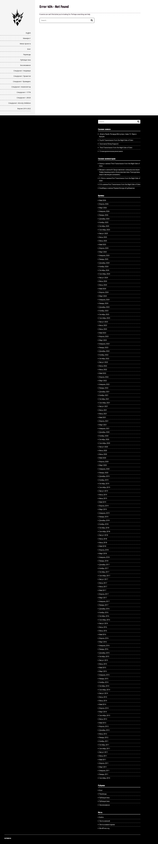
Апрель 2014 (104, 708)
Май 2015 (102, 667)
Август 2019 (103, 491)
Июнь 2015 (103, 664)
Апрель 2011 (104, 763)
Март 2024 (103, 296)
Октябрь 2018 (104, 528)
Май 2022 (102, 373)
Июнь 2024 (103, 285)
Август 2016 (103, 623)
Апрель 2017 (104, 594)
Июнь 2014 (103, 701)
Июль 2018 (103, 539)
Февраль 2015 (104, 675)
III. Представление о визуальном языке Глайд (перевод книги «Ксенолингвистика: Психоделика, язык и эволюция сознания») (119, 172)
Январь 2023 (103, 347)
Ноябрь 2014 (103, 682)
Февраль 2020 (104, 469)
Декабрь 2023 (104, 307)
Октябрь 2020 (104, 439)
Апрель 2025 (104, 248)
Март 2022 (103, 381)
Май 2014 (102, 704)
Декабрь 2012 (104, 730)
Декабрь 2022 (104, 351)
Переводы (27, 54)
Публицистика (25, 60)
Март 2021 (103, 425)
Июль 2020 (103, 450)
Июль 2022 (103, 366)
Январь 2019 (103, 517)
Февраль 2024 (104, 300)
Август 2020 (103, 447)
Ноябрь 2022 (103, 355)
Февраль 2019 (104, 513)
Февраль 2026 (104, 211)
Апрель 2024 (104, 292)
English (28, 33)
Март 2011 (103, 767)
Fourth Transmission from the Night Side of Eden (116, 140)
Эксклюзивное (25, 65)
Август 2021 (103, 406)
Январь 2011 (103, 774)
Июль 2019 (103, 495)
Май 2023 (102, 333)
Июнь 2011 (103, 756)
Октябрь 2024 (104, 270)
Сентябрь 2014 (104, 690)
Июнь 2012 (103, 734)
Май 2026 (102, 200)
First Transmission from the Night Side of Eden (124, 184)
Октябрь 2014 (104, 686)
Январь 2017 (103, 605)
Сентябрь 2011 (104, 748)
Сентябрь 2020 (104, 443)
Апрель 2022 (104, 377)
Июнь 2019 (103, 498)
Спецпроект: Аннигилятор (21, 87)
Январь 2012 (103, 737)
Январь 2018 (103, 561)
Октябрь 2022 (104, 358)
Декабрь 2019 (104, 476)
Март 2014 (103, 712)
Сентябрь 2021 (104, 403)
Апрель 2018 (104, 550)
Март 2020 (103, 465)
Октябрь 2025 (104, 226)
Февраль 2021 (104, 428)
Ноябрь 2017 (103, 568)
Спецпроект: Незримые (22, 71)
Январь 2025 (103, 259)
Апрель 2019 (104, 506)
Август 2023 (103, 322)
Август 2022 (103, 362)
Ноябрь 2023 (103, 311)
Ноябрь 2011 (103, 741)
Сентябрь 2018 (104, 531)
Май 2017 (102, 590)
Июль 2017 (103, 583)
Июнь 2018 (103, 542)
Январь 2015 (103, 679)
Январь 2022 (103, 388)
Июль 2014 (103, 697)
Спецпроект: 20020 (24, 98)
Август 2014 (103, 693)
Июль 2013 (103, 719)
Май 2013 (102, 723)
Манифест (27, 38)
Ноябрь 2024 (103, 266)
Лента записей (104, 821)
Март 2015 (103, 671)
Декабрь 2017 (104, 564)
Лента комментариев (107, 824)
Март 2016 (103, 642)
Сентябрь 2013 (104, 715)
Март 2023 (103, 340)
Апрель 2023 (104, 336)
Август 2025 (103, 233)
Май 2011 (102, 760)
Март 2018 (103, 553)
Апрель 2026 (104, 204)
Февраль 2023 (104, 344)
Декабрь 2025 (104, 219)
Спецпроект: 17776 (24, 92)
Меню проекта (25, 44)
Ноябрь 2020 (103, 436)
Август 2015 (103, 660)
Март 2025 (103, 252)
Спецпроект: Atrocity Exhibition (19, 103)
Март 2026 (103, 208)
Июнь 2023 (103, 329)
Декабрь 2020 (104, 432)
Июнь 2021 (103, 414)
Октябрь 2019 (104, 484)
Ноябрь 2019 (103, 480)
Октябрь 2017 (104, 572)
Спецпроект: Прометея (22, 76)
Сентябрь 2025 (104, 230)
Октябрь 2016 (104, 616)
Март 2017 (103, 598)
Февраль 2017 (104, 601)
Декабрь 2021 (104, 392)
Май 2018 (102, 546)
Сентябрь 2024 (104, 274)
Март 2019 (103, 509)
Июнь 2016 (103, 631)
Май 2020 (102, 458)
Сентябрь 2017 (104, 576)
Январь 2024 (103, 303)
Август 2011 (103, 752)
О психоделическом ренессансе (111, 151)
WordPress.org (104, 828)
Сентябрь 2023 (104, 318)
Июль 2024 (103, 281)
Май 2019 (102, 502)
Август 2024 (103, 278)
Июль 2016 (103, 627)
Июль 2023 (103, 325)
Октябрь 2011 (104, 745)
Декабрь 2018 (104, 520)
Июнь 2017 (103, 587)
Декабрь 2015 (104, 653)
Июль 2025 (103, 237)
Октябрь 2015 (104, 656)
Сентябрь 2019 (104, 487)
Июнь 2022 (103, 369)
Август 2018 (103, 535)
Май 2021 (102, 417)
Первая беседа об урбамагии (124, 188)
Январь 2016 (103, 649)
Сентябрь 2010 (104, 778)
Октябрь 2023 (104, 314)
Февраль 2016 (104, 645)
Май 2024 (102, 289)
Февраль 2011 (104, 770)
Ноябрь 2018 (103, 524)
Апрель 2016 (104, 638)
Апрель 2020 (104, 461)
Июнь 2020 (103, 454)
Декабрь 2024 (104, 263)
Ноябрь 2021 (103, 395)
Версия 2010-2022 (24, 108)
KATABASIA (7, 838)
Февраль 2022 (104, 384)
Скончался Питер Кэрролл (109, 144)
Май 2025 (102, 244)
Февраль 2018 (104, 557)
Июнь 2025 (103, 241)
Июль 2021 (103, 410)
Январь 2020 (103, 473)
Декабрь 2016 (104, 609)
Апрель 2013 (104, 726)
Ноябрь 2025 (103, 222)
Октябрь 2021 (104, 399)
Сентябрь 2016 (104, 620)
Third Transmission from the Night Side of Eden (116, 147)
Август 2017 (103, 579)
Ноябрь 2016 (103, 612)
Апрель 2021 (104, 421)
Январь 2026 (103, 215)
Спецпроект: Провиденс (22, 81)
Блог (29, 49)
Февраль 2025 (104, 255)
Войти (101, 817)
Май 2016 (102, 634)
